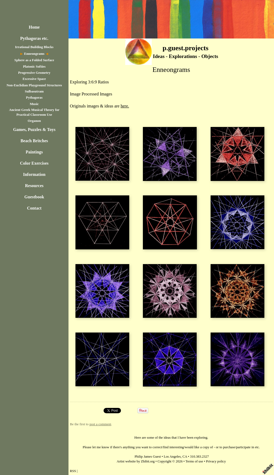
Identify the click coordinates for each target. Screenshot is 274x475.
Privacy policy (216, 461)
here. (125, 106)
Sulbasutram (34, 91)
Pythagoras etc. (34, 38)
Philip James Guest (148, 456)
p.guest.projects (185, 48)
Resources (34, 185)
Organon (34, 121)
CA (184, 456)
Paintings (34, 152)
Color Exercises (34, 163)
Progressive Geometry (34, 73)
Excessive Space (34, 79)
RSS (73, 471)
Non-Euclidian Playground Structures (34, 85)
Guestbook (34, 197)
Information (34, 174)
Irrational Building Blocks (34, 47)
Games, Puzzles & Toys (34, 129)
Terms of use (194, 461)
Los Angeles (172, 456)
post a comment (100, 424)
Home (34, 27)
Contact (34, 208)
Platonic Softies (34, 66)
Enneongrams (34, 54)
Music (34, 104)
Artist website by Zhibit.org (136, 461)
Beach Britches (34, 140)
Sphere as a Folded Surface (34, 60)
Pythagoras (34, 97)
